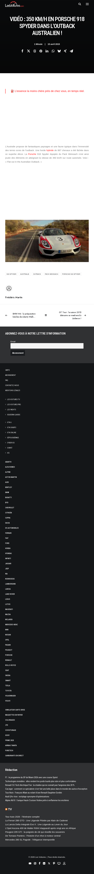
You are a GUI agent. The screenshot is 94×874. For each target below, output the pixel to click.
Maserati (9, 609)
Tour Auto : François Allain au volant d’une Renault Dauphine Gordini (33, 792)
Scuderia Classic (13, 415)
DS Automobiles (12, 528)
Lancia (8, 589)
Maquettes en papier (14, 715)
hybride (50, 150)
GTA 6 (9, 422)
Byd (6, 503)
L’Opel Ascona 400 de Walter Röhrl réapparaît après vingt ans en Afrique (40, 828)
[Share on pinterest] (41, 51)
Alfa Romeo (10, 467)
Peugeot (8, 650)
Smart (8, 681)
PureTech (9, 751)
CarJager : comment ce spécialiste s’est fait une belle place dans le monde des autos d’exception (46, 789)
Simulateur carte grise (15, 710)
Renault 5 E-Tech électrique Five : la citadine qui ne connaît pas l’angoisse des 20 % (39, 785)
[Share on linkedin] (47, 51)
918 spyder (11, 274)
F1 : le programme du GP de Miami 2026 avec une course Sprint (31, 777)
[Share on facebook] (22, 51)
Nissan (8, 635)
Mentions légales (12, 390)
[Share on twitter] (28, 51)
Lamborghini (10, 584)
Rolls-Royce (10, 665)
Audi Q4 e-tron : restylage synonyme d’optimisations (27, 796)
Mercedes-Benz (11, 625)
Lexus (7, 599)
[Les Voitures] (14, 4)
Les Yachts (11, 410)
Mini (6, 630)
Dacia (7, 523)
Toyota (8, 691)
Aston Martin (11, 477)
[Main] (47, 315)
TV (10, 809)
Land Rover (10, 594)
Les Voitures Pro (14, 405)
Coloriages (10, 720)
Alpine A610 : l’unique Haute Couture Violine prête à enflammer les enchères (37, 800)
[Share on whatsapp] (53, 51)
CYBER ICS (10, 443)
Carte (7, 370)
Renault (8, 660)
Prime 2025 (9, 740)
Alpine (8, 472)
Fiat (6, 538)
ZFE (6, 725)
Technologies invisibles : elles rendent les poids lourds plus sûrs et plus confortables (40, 781)
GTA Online (11, 433)
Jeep (7, 569)
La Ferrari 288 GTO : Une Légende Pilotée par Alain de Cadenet (36, 820)
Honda (8, 548)
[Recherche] (78, 4)
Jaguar (8, 564)
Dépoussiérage (13, 438)
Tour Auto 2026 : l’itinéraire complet (22, 816)
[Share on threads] (35, 51)
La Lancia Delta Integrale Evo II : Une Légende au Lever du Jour (36, 824)
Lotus (7, 604)
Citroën (8, 513)
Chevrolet (9, 508)
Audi (7, 482)
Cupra (7, 518)
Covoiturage (10, 730)
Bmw (7, 492)
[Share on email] (71, 51)
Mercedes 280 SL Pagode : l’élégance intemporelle (30, 839)
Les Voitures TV (13, 399)
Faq (6, 380)
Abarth (8, 462)
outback (37, 274)
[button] (87, 4)
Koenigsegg (10, 579)
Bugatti (8, 497)
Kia (6, 574)
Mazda (8, 614)
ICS (8, 453)
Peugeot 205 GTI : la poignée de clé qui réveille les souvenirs (35, 832)
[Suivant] (72, 315)
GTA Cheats (11, 427)
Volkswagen (10, 696)
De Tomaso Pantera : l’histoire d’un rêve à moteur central (32, 835)
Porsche (32, 154)
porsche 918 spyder (71, 274)
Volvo (7, 701)
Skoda (7, 675)
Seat (7, 670)
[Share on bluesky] (59, 51)
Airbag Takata (11, 745)
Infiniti (8, 558)
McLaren (8, 619)
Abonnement (10, 375)
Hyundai (8, 553)
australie (24, 274)
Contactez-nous (12, 385)
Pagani (8, 645)
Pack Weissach (51, 274)
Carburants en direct (14, 756)
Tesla (7, 686)
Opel (7, 640)
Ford (7, 543)
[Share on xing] (65, 51)
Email (13, 341)
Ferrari (8, 533)
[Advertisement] (47, 119)
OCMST (9, 448)
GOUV (7, 735)
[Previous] (22, 315)
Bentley (8, 487)
